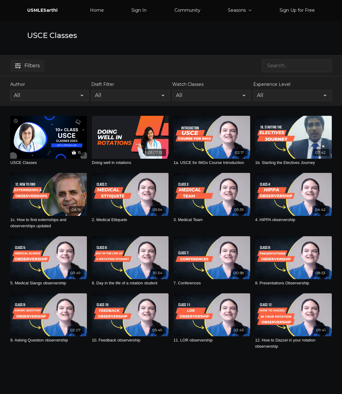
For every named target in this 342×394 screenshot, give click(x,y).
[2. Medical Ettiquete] (130, 220)
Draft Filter (102, 84)
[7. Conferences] (211, 283)
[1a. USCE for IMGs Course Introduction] (211, 163)
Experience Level (271, 84)
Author (17, 84)
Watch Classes (187, 84)
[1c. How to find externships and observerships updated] (48, 223)
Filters (27, 66)
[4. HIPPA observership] (293, 220)
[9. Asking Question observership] (48, 340)
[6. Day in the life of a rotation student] (130, 283)
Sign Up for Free (297, 10)
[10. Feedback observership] (130, 340)
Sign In (139, 10)
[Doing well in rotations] (130, 163)
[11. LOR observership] (211, 340)
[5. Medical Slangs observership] (48, 283)
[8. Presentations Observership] (293, 283)
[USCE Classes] (48, 163)
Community (187, 10)
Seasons (240, 10)
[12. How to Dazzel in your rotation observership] (293, 343)
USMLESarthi (42, 10)
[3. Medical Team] (211, 220)
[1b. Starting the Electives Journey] (293, 163)
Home (97, 10)
